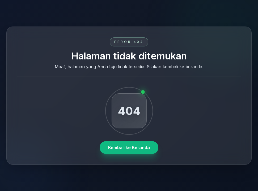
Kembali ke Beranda (129, 147)
